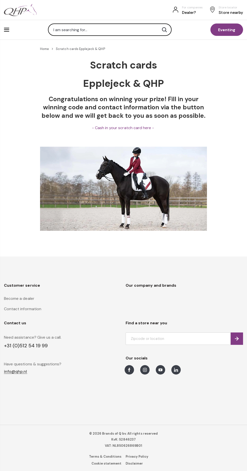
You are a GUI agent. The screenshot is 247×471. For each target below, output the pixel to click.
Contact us (15, 323)
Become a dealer (19, 298)
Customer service (22, 285)
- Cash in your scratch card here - (123, 127)
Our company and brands (151, 285)
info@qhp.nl (15, 372)
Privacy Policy (137, 456)
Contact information (22, 308)
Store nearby (231, 12)
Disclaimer (134, 463)
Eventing (226, 29)
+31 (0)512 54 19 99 (26, 345)
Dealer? (189, 12)
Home (44, 49)
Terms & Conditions (105, 456)
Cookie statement (106, 463)
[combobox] (110, 30)
